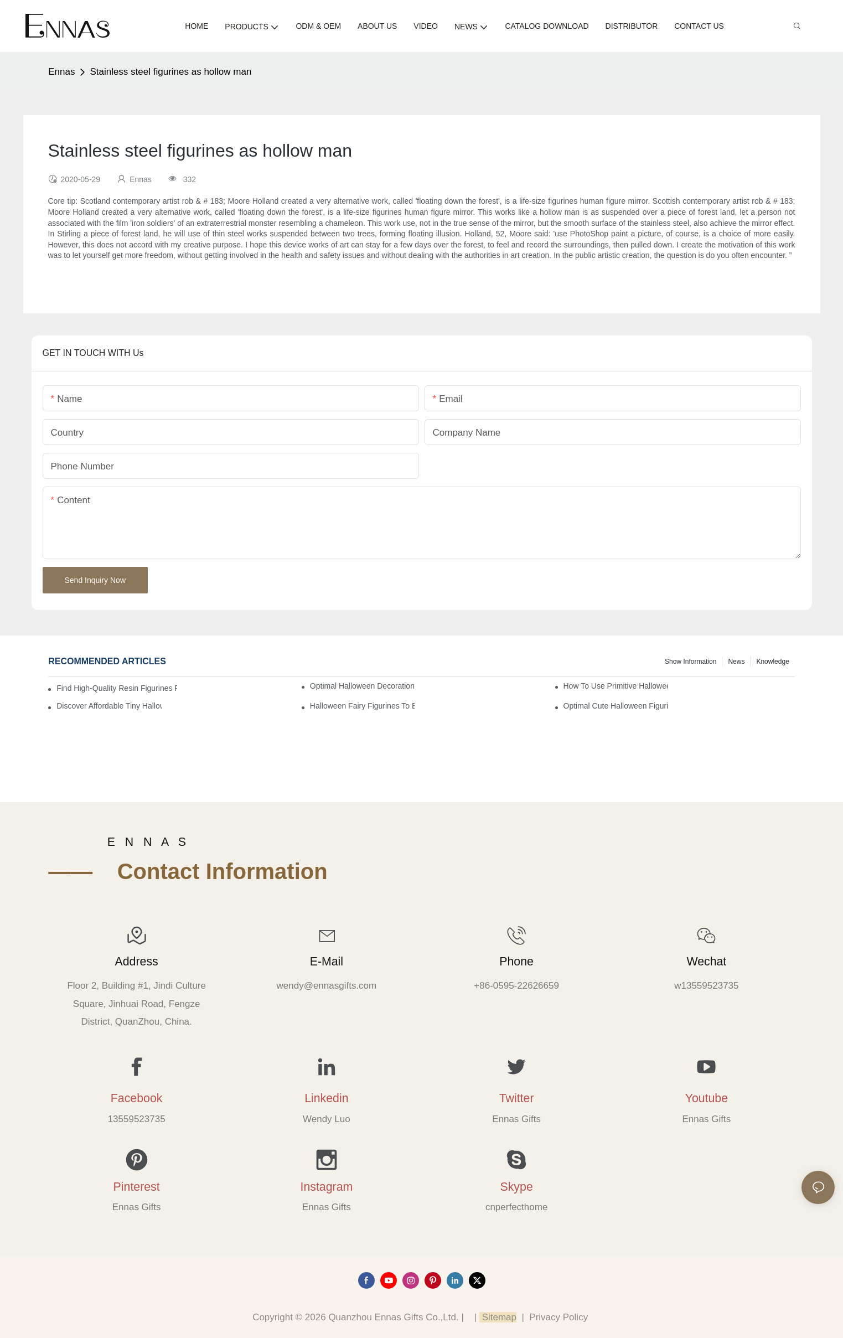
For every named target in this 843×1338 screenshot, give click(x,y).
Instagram (326, 1187)
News (736, 661)
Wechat (706, 961)
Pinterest (136, 1187)
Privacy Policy (558, 1317)
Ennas (61, 71)
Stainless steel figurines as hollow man (170, 71)
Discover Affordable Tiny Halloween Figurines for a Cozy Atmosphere (108, 705)
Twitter (516, 1098)
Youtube (706, 1098)
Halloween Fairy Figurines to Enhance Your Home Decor (362, 705)
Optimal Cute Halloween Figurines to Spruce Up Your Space (615, 705)
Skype (516, 1187)
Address (136, 961)
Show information (690, 661)
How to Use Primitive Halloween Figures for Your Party (615, 685)
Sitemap (497, 1317)
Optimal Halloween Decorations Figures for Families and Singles (362, 685)
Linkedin (326, 1098)
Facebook (137, 1098)
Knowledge (772, 661)
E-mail (326, 961)
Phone (516, 961)
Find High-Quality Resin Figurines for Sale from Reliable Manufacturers (116, 688)
